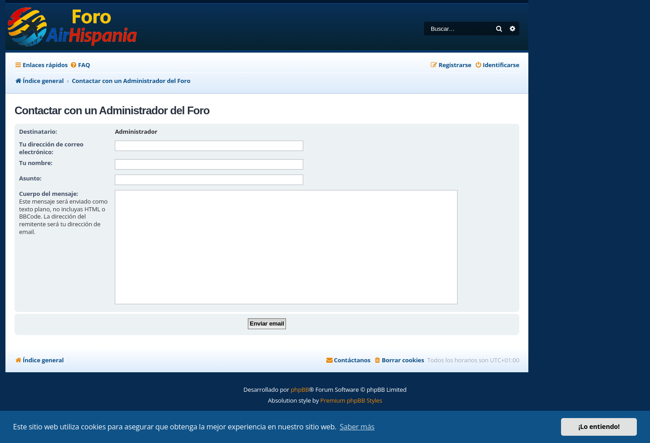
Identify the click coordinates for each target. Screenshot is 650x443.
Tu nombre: (35, 163)
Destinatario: (38, 131)
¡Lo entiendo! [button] (599, 426)
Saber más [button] (357, 427)
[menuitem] (80, 65)
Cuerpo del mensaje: (48, 194)
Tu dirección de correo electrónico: (51, 148)
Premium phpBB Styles (351, 400)
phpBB (300, 389)
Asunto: (30, 178)
